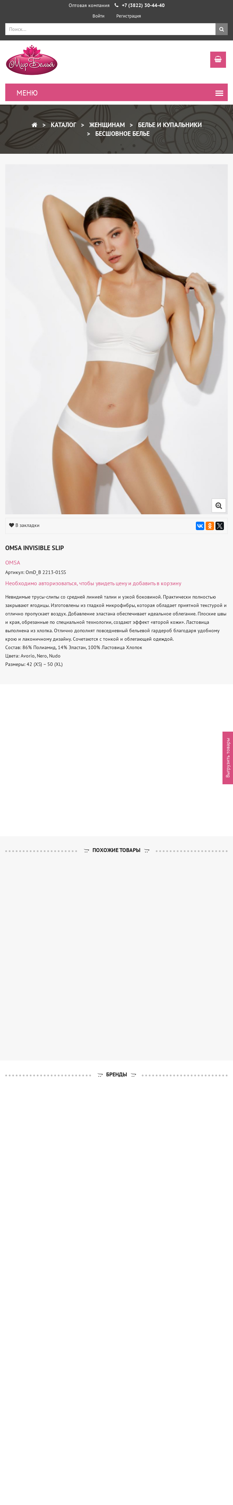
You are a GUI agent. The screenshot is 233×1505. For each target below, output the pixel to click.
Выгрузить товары (228, 758)
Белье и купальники (169, 125)
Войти (98, 16)
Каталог (62, 125)
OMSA (12, 562)
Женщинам (106, 125)
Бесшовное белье (122, 134)
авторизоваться (58, 583)
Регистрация (128, 16)
